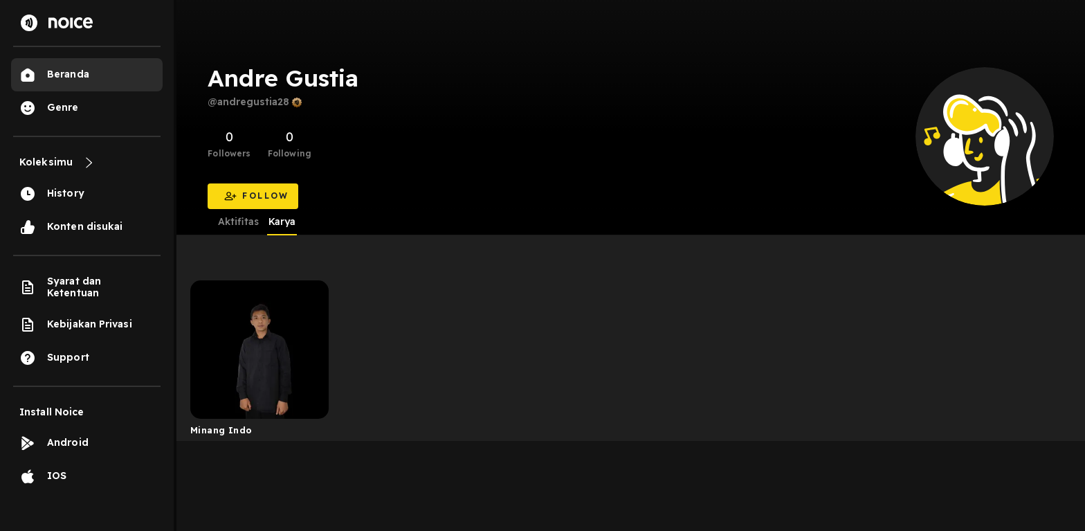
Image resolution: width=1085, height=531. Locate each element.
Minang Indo (221, 429)
